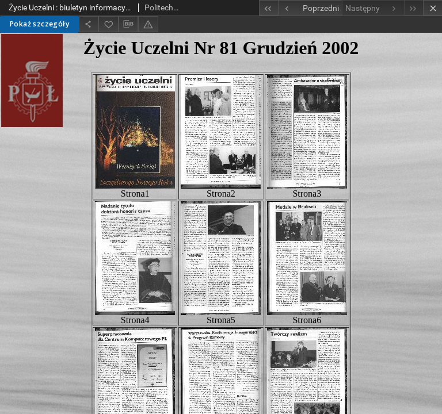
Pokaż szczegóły (39, 24)
